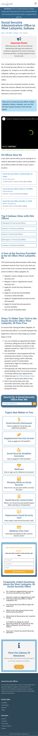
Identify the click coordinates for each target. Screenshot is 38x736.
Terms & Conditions (6, 726)
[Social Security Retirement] (19, 419)
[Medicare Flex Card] (19, 527)
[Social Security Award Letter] (19, 496)
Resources (4, 707)
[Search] (34, 403)
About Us (4, 719)
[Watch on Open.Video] (9, 146)
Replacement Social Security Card (19, 516)
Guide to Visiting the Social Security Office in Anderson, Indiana (18, 150)
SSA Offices (9, 33)
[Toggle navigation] (35, 3)
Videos (3, 710)
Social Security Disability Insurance (19, 454)
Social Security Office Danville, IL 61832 (17, 201)
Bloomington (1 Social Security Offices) (14, 240)
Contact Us (4, 721)
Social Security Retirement (19, 423)
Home (3, 33)
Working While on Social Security (19, 483)
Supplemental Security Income (19, 438)
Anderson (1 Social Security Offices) (13, 228)
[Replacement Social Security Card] (19, 512)
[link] (3, 118)
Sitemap (4, 728)
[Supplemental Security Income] (19, 435)
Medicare (19, 469)
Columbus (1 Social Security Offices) (13, 245)
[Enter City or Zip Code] (17, 403)
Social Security (5, 705)
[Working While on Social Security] (19, 479)
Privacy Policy (5, 723)
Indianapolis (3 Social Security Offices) (14, 223)
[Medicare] (19, 466)
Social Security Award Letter (19, 500)
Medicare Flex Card (19, 531)
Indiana (16, 33)
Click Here (19, 667)
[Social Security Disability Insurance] (19, 450)
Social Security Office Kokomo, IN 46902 (18, 189)
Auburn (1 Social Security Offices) (12, 234)
